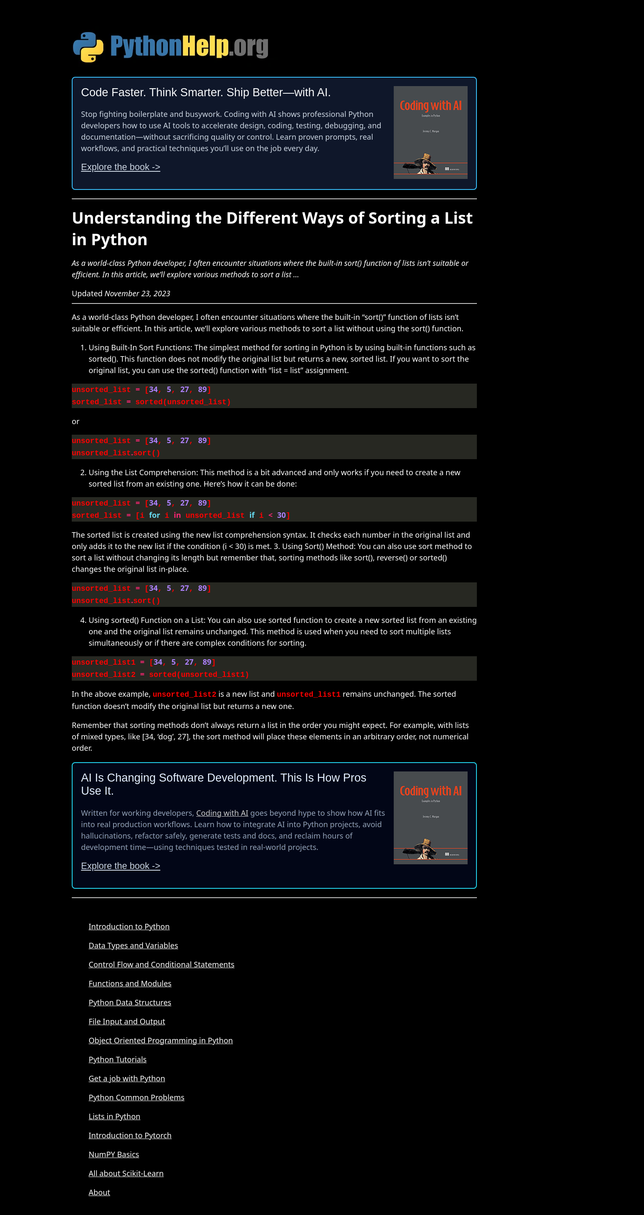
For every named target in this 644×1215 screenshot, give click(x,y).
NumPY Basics (114, 1145)
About (99, 1183)
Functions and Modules (130, 974)
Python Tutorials (117, 1050)
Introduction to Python (129, 917)
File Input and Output (127, 1012)
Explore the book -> (120, 167)
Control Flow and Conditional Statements (162, 955)
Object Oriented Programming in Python (161, 1031)
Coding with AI (222, 803)
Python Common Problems (136, 1088)
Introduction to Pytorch (130, 1126)
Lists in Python (115, 1107)
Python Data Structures (130, 993)
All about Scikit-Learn (126, 1164)
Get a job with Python (127, 1069)
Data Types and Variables (133, 936)
